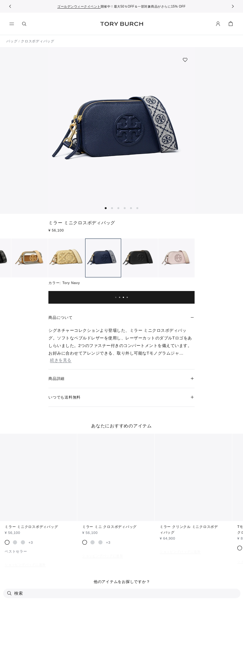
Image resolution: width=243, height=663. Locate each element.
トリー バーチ (121, 24)
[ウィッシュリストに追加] (185, 59)
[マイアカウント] (218, 23)
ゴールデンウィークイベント (79, 6)
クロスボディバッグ (37, 41)
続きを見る (61, 360)
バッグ (11, 41)
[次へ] (233, 6)
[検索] (24, 23)
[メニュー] (13, 24)
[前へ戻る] (10, 6)
